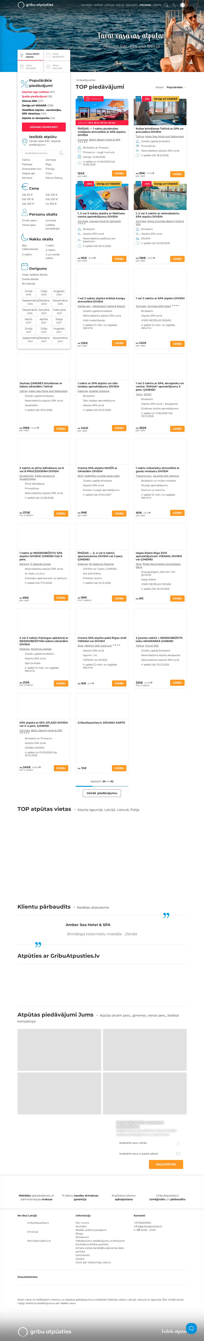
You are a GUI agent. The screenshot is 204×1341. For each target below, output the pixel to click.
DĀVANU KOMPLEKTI (44, 127)
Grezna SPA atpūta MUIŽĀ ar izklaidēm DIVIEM (97, 469)
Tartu (139, 394)
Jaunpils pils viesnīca (166, 475)
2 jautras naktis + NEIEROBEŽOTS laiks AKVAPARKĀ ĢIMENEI (159, 639)
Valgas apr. (84, 306)
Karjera (80, 1258)
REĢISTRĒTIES (166, 1164)
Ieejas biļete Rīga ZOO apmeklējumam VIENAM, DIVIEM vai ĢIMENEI (159, 556)
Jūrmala (83, 139)
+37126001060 (142, 1222)
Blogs (79, 1233)
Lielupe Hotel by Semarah (105, 221)
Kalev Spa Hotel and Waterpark (164, 136)
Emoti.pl (32, 1231)
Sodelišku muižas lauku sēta (102, 475)
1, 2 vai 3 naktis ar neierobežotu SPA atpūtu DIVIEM (157, 215)
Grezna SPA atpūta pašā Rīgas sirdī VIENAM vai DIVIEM (102, 639)
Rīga (138, 564)
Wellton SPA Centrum (98, 645)
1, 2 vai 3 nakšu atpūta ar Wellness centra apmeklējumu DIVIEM (101, 215)
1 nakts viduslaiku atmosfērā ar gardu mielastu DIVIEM (157, 469)
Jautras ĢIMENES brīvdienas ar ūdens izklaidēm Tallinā (40, 385)
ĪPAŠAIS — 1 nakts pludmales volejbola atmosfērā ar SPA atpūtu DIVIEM (102, 132)
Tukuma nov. (144, 475)
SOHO (147, 394)
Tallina (140, 136)
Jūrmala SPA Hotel (159, 306)
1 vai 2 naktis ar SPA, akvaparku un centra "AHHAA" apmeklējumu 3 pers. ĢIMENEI (160, 386)
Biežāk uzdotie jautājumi (91, 1230)
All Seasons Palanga (101, 564)
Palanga (83, 391)
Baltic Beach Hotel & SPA (104, 139)
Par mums (82, 1222)
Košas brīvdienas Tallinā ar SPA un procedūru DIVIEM (159, 130)
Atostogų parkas (41, 648)
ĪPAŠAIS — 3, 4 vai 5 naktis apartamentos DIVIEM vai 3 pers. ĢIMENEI (100, 556)
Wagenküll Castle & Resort (108, 306)
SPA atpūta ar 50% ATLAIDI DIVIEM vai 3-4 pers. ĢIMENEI (43, 724)
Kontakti (81, 1226)
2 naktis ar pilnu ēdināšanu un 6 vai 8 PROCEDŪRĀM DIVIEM (41, 469)
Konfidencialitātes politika (92, 1244)
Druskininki (26, 475)
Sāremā (24, 564)
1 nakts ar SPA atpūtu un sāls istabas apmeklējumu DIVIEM (98, 385)
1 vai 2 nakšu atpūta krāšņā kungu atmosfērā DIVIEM (101, 300)
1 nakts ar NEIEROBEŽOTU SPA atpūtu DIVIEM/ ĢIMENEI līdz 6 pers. (40, 556)
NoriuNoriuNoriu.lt (39, 1240)
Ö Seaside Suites (40, 564)
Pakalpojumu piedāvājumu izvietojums (100, 1240)
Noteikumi (82, 1237)
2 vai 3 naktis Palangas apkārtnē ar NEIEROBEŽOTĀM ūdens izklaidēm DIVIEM (43, 641)
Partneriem (83, 1255)
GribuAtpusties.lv (38, 1222)
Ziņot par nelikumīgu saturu (93, 1262)
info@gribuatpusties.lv (148, 1226)
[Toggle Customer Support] (191, 1328)
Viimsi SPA (152, 645)
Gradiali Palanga (99, 391)
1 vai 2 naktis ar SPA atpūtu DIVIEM (160, 298)
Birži (80, 475)
